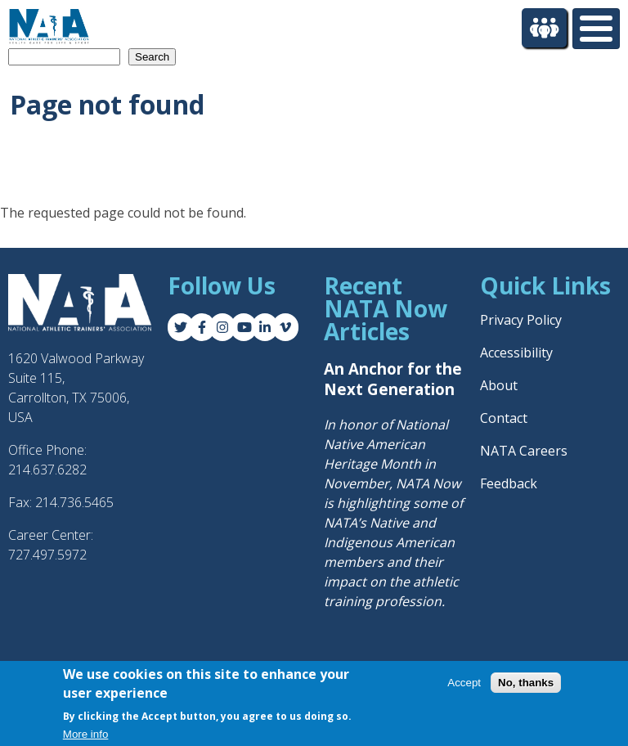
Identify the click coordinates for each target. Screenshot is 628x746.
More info (86, 736)
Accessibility (516, 353)
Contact (503, 418)
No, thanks (526, 684)
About (499, 385)
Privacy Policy (521, 320)
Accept (464, 684)
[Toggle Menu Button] (596, 28)
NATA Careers (523, 451)
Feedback (508, 483)
